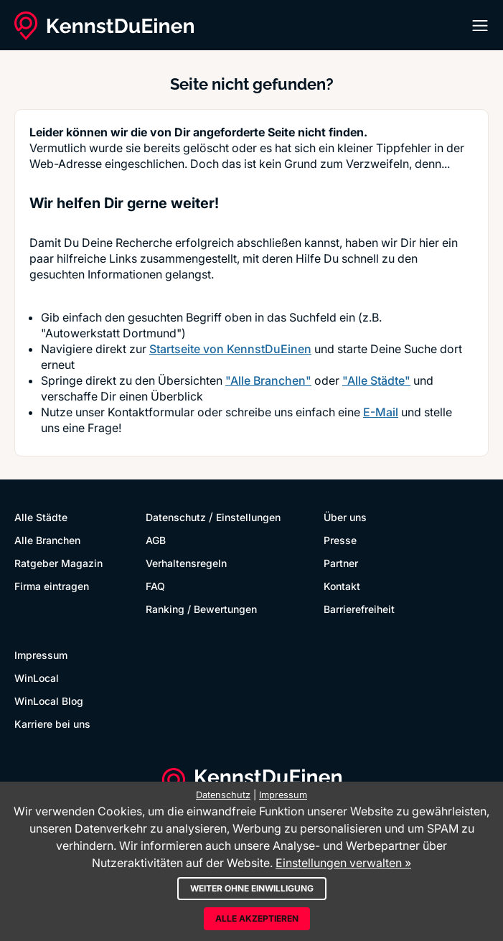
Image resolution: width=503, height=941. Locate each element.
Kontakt (342, 586)
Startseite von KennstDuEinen (230, 349)
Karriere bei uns (52, 724)
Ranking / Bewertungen (201, 609)
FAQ (155, 586)
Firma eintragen (51, 586)
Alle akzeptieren (256, 918)
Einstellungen (248, 517)
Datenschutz (176, 517)
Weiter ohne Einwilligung (252, 888)
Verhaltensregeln (186, 563)
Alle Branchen (47, 540)
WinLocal (36, 678)
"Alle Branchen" (268, 380)
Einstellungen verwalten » (343, 863)
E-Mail (380, 412)
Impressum (40, 655)
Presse (340, 540)
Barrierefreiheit (359, 609)
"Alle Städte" (376, 380)
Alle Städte (40, 517)
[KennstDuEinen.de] (104, 25)
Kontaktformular (151, 412)
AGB (156, 540)
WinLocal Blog (48, 701)
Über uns (345, 517)
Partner (341, 563)
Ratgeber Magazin (58, 563)
